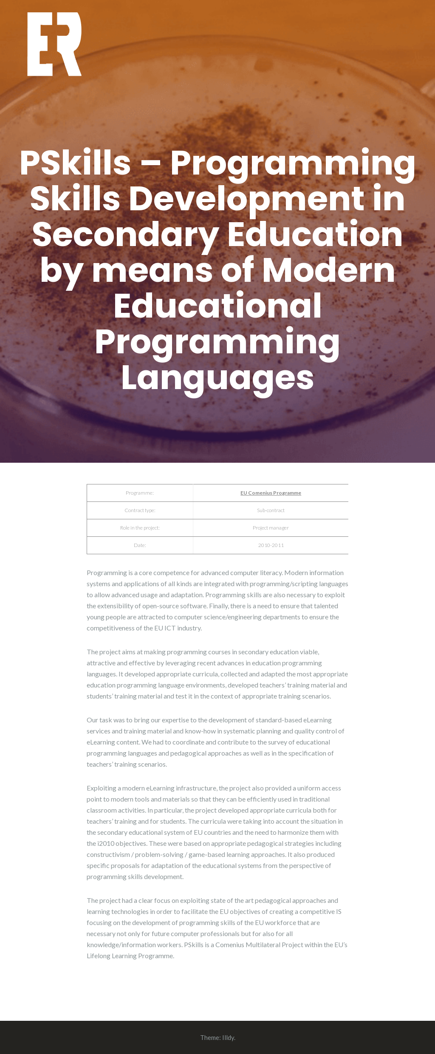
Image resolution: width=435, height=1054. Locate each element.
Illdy (228, 1037)
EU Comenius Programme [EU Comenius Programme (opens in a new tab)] (270, 493)
